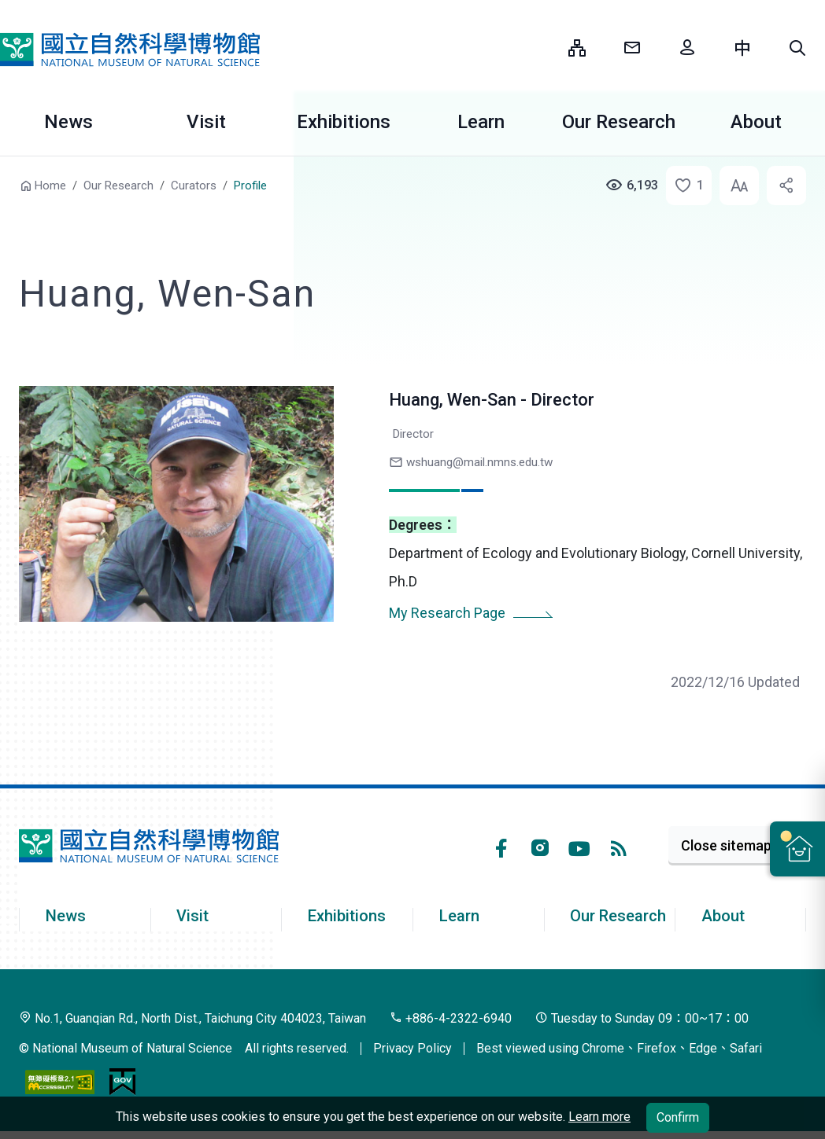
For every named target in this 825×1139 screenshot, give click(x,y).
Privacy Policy (412, 1048)
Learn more (599, 1116)
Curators (193, 185)
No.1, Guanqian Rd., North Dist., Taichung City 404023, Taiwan (192, 1018)
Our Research (618, 122)
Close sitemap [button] (726, 845)
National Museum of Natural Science (130, 49)
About (723, 916)
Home (50, 185)
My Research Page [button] (447, 612)
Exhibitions (343, 122)
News (68, 122)
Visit (206, 122)
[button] (797, 48)
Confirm (678, 1117)
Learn (481, 122)
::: (544, 47)
